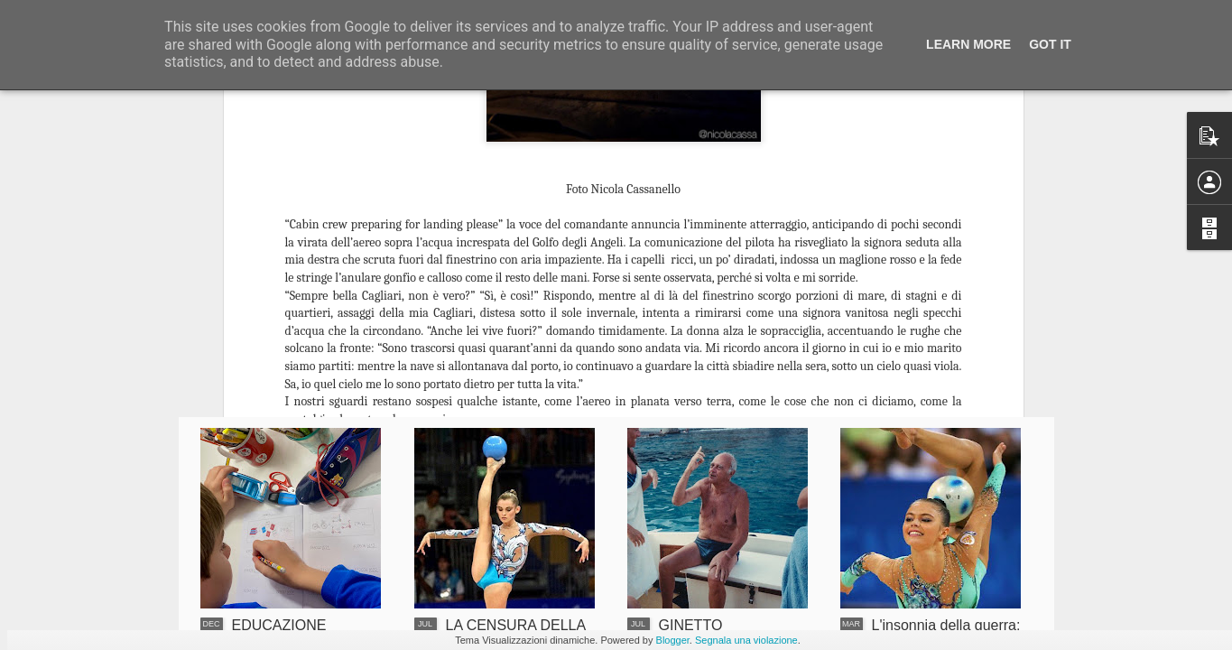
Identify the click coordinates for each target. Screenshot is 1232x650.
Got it (1050, 44)
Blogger (673, 640)
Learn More (968, 44)
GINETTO (691, 625)
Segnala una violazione (746, 640)
